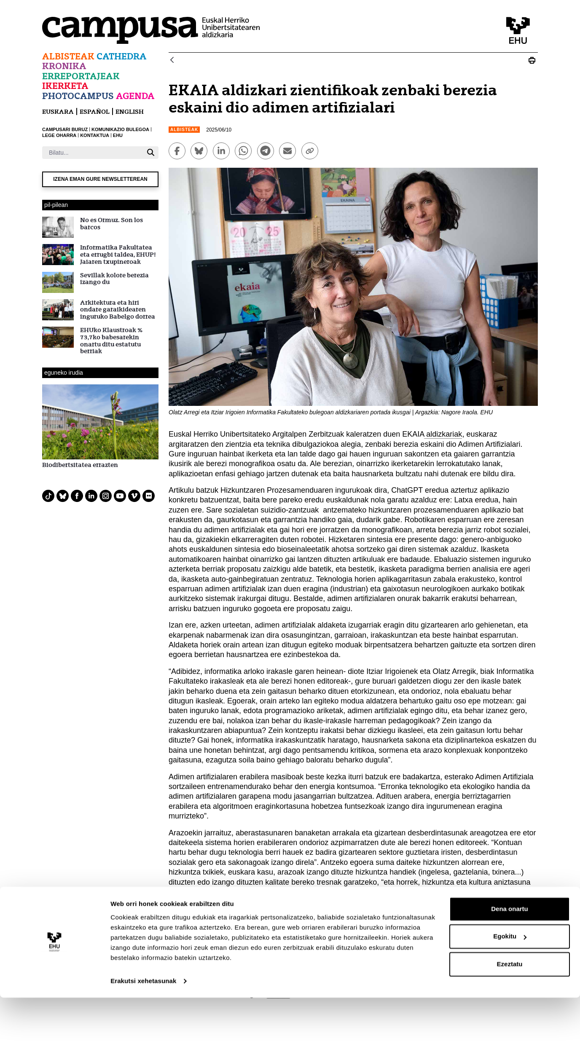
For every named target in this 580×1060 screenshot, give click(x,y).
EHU (118, 135)
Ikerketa (65, 86)
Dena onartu (509, 971)
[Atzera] (172, 60)
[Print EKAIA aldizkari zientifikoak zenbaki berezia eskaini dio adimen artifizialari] (532, 60)
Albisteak (68, 56)
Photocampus (78, 96)
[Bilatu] (92, 152)
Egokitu (509, 998)
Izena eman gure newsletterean (100, 179)
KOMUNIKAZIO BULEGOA (120, 129)
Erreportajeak (81, 76)
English (129, 111)
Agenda (135, 96)
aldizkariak (443, 434)
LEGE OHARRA (59, 135)
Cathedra (122, 56)
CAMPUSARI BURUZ (65, 129)
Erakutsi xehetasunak (143, 1043)
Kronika (64, 66)
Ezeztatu (510, 1026)
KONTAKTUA (94, 135)
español (95, 111)
